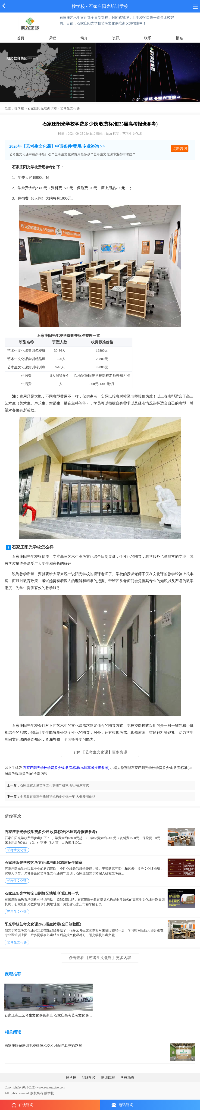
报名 (179, 38)
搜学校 (78, 6)
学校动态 (127, 1077)
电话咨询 (122, 1105)
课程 (52, 38)
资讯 (116, 38)
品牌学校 (89, 1077)
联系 (147, 38)
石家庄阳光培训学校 (42, 108)
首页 (20, 38)
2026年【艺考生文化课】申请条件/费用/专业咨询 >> (57, 146)
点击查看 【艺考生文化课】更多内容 (100, 958)
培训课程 (108, 1077)
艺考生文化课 (70, 108)
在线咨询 (22, 1105)
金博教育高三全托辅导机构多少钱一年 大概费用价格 (57, 796)
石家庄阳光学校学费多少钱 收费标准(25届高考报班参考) (66, 768)
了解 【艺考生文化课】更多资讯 (100, 752)
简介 (84, 38)
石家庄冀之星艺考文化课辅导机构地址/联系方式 (54, 785)
